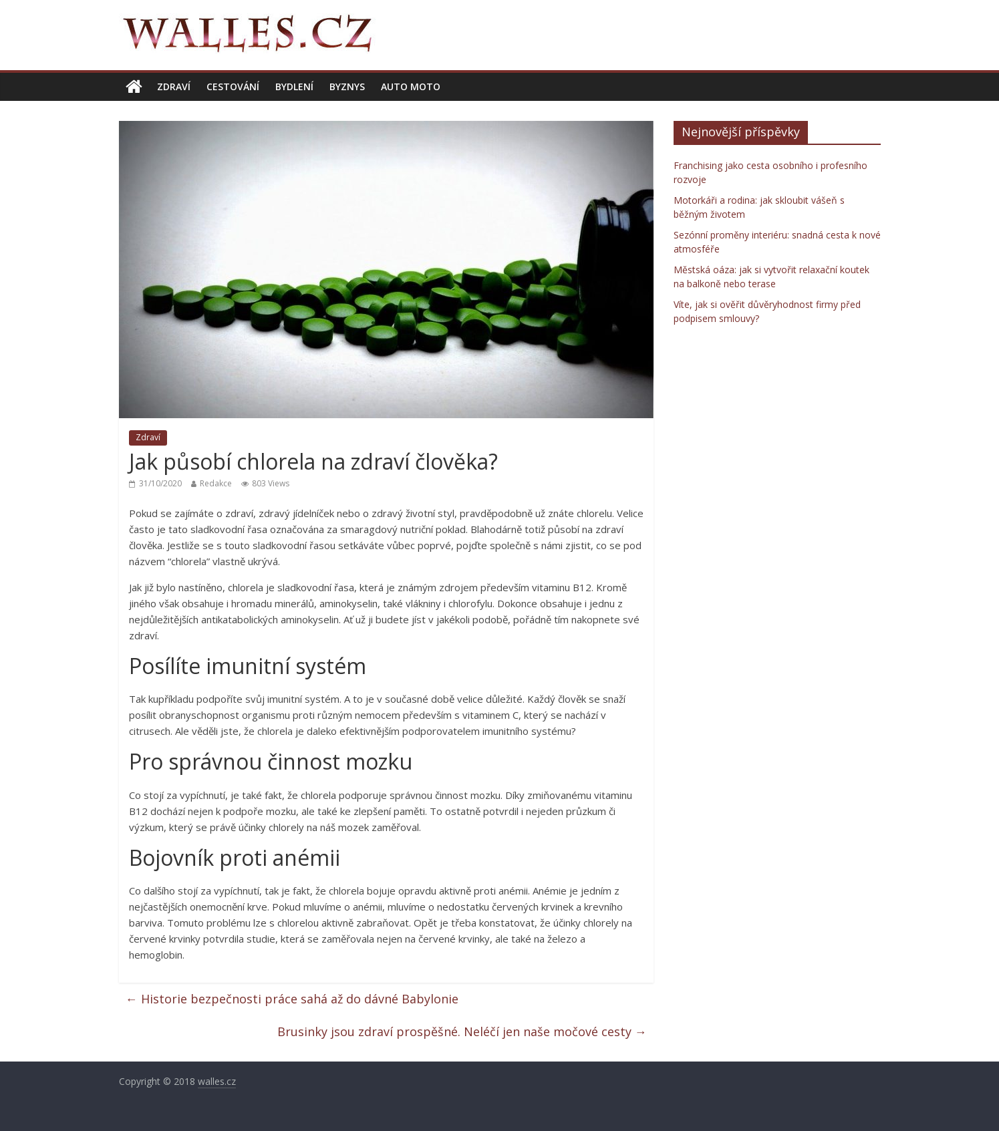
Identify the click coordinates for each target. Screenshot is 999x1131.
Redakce (216, 483)
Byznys (347, 86)
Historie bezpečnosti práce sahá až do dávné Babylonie (292, 999)
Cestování (232, 86)
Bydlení (294, 86)
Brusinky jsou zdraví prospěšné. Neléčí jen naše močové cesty (462, 1031)
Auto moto (410, 86)
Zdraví (173, 86)
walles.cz (217, 1081)
